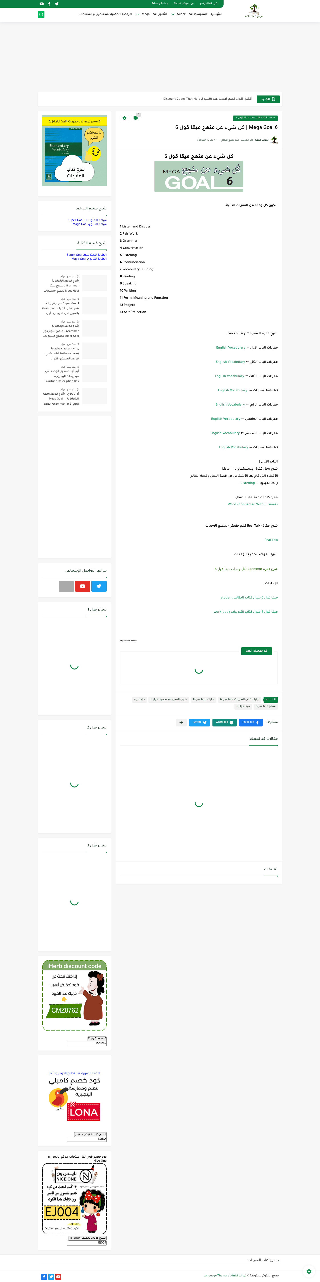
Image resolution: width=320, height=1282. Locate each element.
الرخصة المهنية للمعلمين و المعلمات (105, 14)
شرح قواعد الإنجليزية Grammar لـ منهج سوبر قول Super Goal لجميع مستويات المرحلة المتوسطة (60, 332)
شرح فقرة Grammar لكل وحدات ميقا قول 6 (246, 569)
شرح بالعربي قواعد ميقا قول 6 (169, 699)
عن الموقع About (184, 3)
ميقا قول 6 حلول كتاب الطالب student (249, 598)
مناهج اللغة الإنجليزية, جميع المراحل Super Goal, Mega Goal (210, 99)
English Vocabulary (231, 348)
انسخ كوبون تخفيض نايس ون (87, 1238)
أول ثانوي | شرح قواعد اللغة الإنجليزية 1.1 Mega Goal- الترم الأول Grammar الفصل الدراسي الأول (61, 400)
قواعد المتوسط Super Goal (87, 220)
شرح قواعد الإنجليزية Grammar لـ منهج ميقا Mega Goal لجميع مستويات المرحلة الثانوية (61, 287)
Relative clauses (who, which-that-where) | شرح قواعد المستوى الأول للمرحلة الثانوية (62, 354)
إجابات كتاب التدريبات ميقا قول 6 (255, 118)
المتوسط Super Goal (192, 14)
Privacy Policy (160, 3)
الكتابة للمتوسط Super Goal (87, 255)
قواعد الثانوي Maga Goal (90, 224)
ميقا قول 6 (243, 706)
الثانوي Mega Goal (154, 14)
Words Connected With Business (253, 505)
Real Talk (271, 540)
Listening (248, 483)
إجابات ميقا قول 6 (203, 699)
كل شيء (139, 699)
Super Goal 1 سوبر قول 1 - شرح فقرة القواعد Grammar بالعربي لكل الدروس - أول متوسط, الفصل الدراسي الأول (60, 309)
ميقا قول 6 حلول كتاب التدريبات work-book (246, 612)
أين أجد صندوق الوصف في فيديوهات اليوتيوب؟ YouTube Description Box (62, 376)
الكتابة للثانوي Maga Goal (89, 259)
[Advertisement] (160, 58)
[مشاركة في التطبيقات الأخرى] (181, 722)
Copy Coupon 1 (97, 1038)
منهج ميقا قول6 (266, 706)
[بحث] (41, 14)
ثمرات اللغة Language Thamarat (225, 1276)
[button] (251, 722)
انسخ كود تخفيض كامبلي (90, 1134)
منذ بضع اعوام (68, 276)
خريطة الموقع (208, 3)
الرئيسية (216, 14)
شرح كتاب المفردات (262, 1260)
